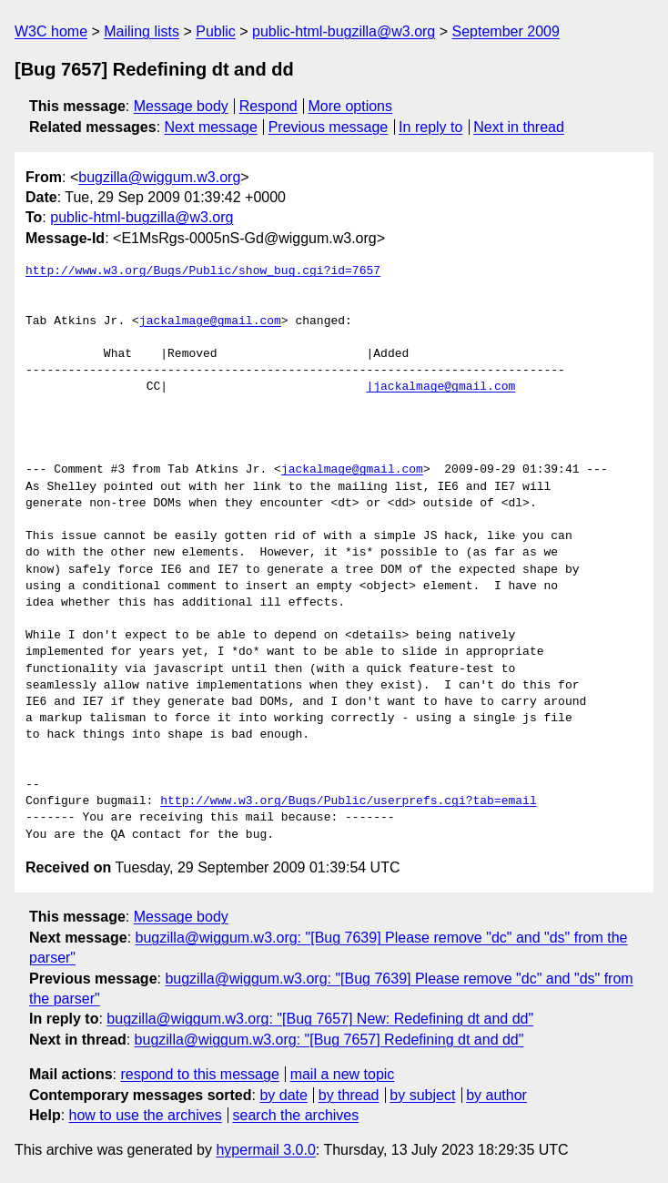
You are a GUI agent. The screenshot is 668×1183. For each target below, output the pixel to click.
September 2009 (506, 31)
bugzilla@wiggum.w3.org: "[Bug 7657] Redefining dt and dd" (329, 1039)
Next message (211, 127)
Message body (181, 106)
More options (351, 106)
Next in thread (518, 127)
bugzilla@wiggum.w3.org (159, 177)
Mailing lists (141, 31)
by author (496, 1095)
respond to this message (199, 1074)
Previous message (328, 127)
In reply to (430, 127)
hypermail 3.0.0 (265, 1150)
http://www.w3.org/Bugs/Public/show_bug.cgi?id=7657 (202, 271)
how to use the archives (145, 1115)
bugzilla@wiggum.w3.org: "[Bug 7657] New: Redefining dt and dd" (319, 1018)
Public (216, 31)
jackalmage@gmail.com (210, 321)
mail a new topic (342, 1074)
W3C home (51, 31)
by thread (349, 1095)
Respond (268, 106)
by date (283, 1095)
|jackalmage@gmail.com (440, 387)
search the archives (296, 1115)
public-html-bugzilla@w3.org (343, 31)
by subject (422, 1095)
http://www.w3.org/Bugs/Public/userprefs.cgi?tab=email (348, 801)
